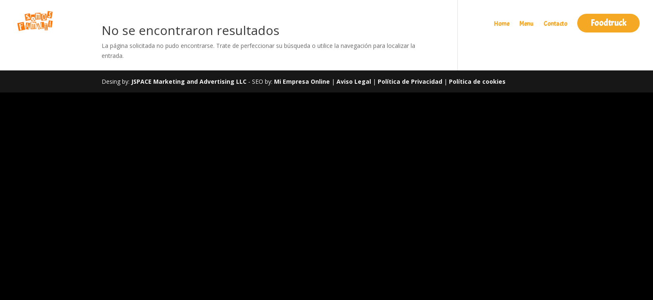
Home (501, 24)
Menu (526, 24)
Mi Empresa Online (302, 81)
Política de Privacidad (411, 81)
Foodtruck (608, 23)
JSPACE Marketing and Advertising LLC (189, 81)
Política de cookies (477, 81)
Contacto (555, 24)
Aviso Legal (353, 81)
